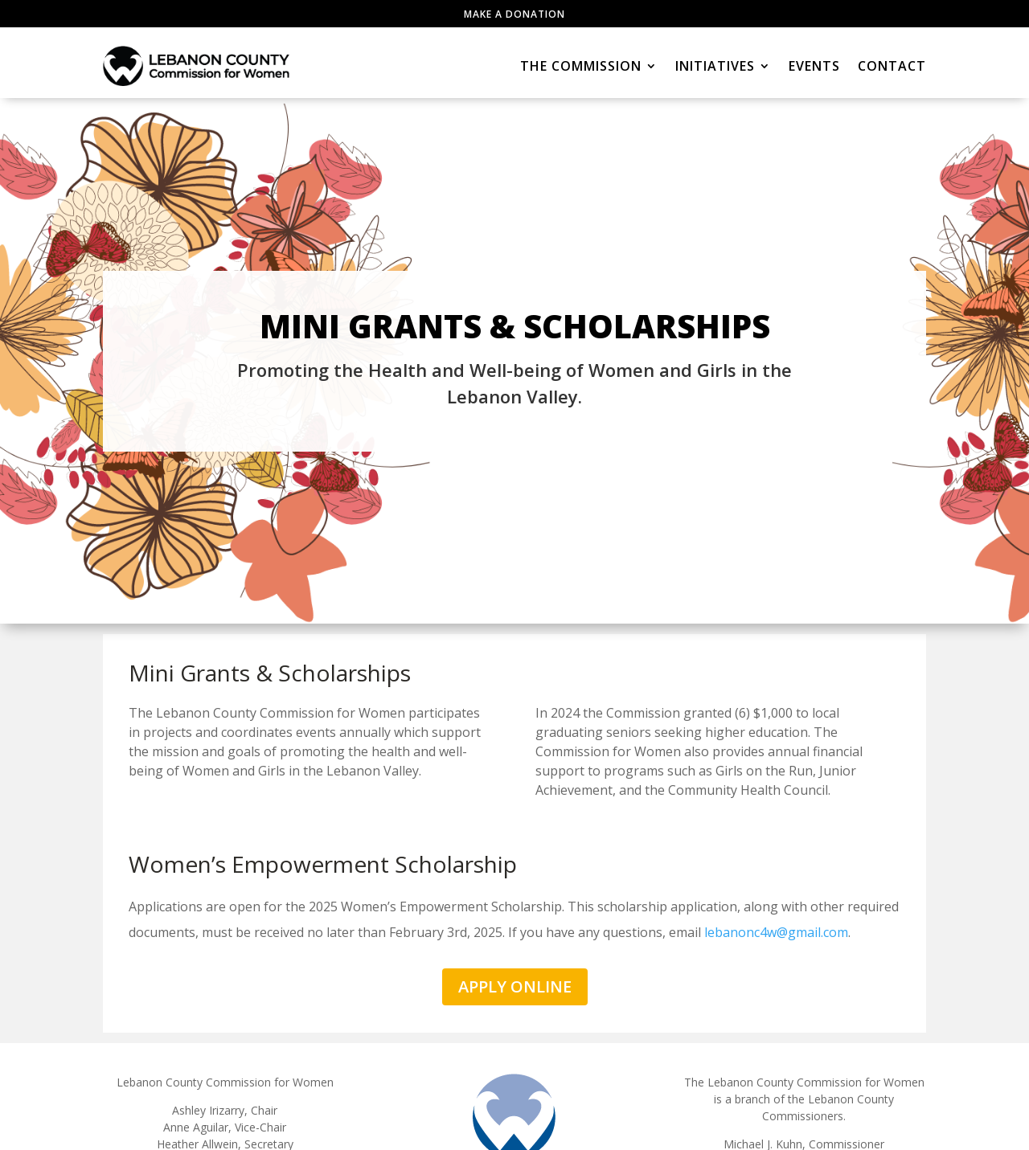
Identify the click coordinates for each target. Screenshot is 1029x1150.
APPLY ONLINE (515, 986)
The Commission (581, 66)
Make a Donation (514, 14)
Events (814, 66)
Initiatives (715, 66)
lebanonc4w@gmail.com (776, 932)
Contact (892, 66)
